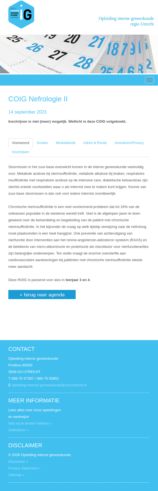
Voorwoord (20, 143)
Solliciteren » (18, 430)
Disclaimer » (18, 461)
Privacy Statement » (24, 468)
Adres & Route (95, 143)
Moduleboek (66, 143)
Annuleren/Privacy (129, 143)
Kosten (42, 143)
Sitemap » (16, 475)
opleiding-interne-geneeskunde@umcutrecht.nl (49, 385)
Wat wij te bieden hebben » (30, 423)
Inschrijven (20, 152)
